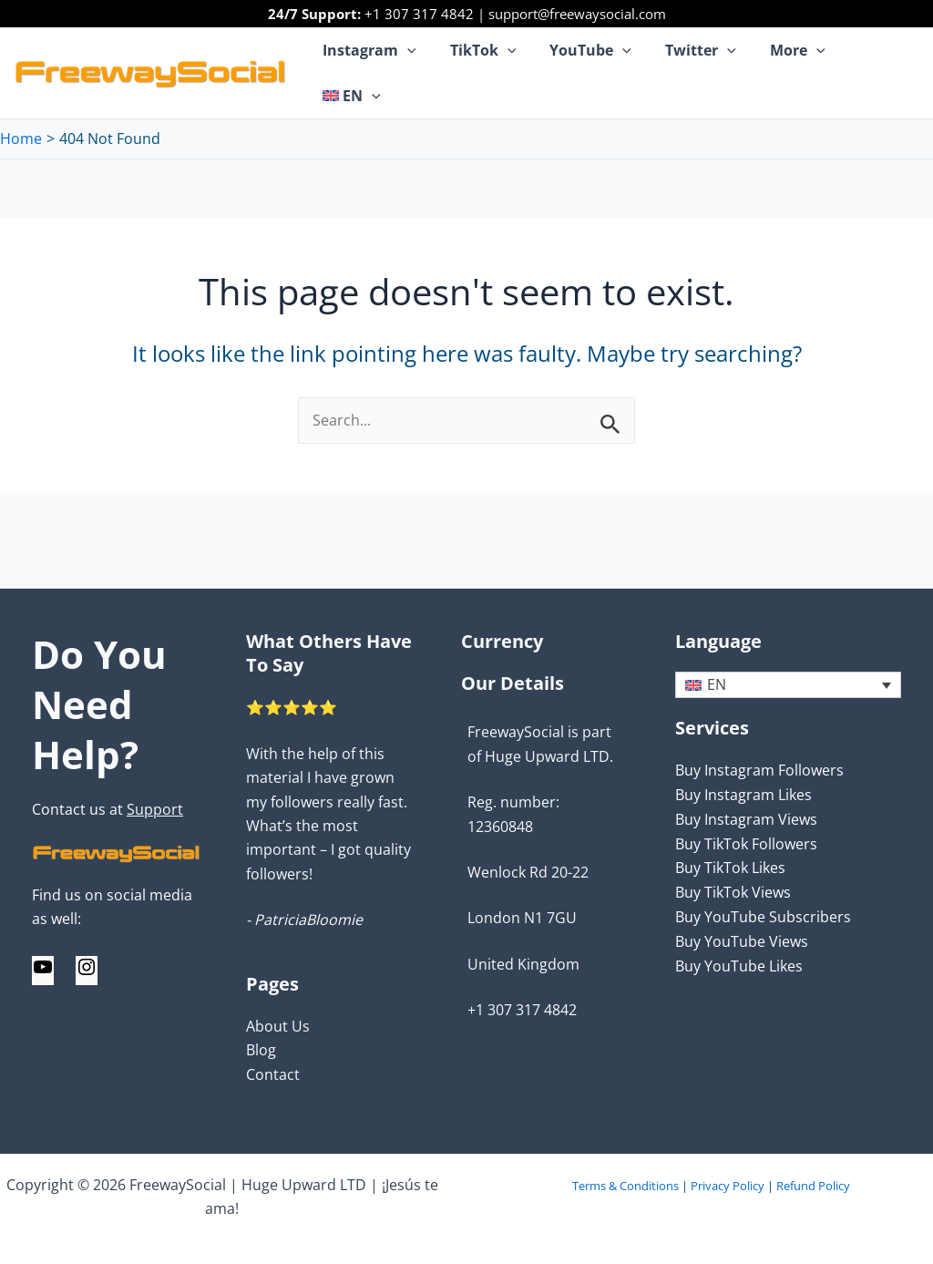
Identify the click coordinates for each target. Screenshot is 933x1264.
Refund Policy (813, 1185)
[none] (788, 687)
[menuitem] (875, 59)
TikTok (489, 59)
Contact (273, 1075)
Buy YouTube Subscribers (763, 917)
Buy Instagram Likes (743, 796)
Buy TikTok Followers (746, 845)
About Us (278, 1027)
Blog (261, 1051)
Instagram (380, 59)
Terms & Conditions (625, 1185)
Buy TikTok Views (733, 892)
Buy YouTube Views (741, 940)
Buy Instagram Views (746, 820)
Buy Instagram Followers (759, 772)
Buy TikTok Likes (730, 868)
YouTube (592, 59)
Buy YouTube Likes (739, 965)
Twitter (697, 59)
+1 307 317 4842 (419, 14)
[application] (418, 59)
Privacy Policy (727, 1185)
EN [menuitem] (716, 687)
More (789, 59)
